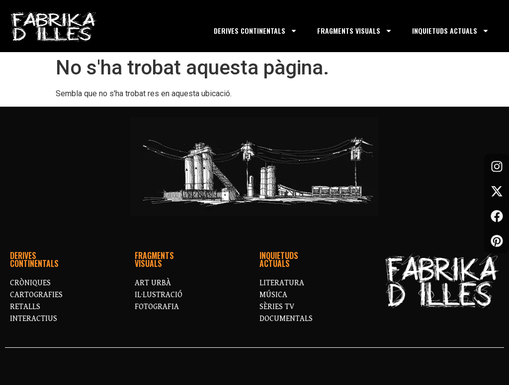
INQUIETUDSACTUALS (278, 259)
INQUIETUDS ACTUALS (450, 30)
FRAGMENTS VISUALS (354, 30)
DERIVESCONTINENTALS (34, 259)
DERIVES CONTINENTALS (255, 30)
